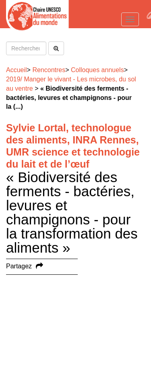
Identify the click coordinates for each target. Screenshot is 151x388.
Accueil (16, 69)
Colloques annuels (97, 69)
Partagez (19, 266)
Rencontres (48, 69)
